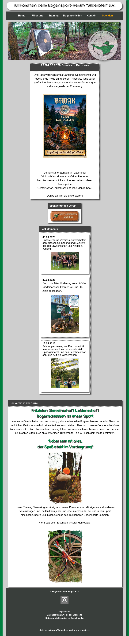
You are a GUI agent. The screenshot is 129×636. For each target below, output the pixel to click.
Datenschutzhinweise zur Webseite (64, 615)
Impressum (64, 611)
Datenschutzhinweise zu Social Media (64, 618)
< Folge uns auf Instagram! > (64, 591)
